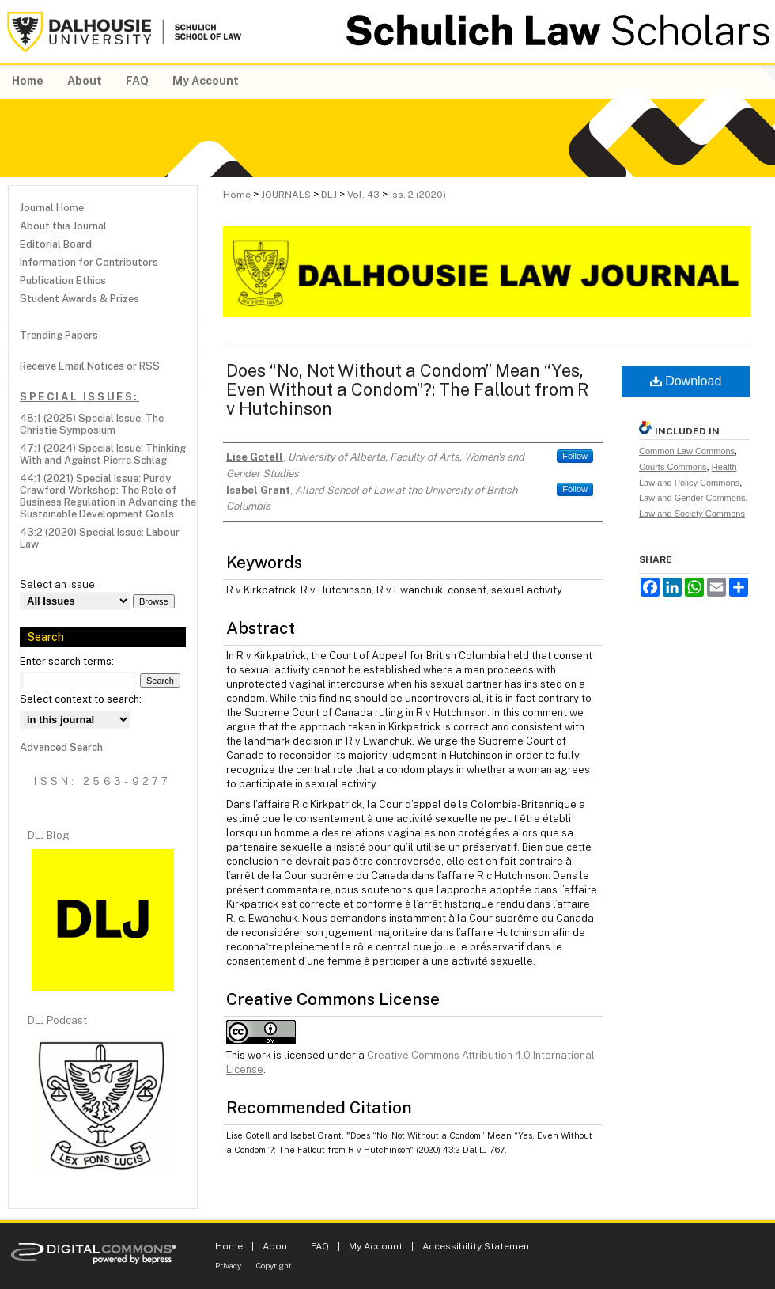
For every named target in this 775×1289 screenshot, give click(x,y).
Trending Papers (59, 335)
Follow (575, 456)
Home (237, 194)
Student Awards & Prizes (79, 299)
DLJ (329, 194)
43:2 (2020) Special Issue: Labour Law (100, 538)
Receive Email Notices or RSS (90, 366)
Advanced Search (61, 747)
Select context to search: (81, 699)
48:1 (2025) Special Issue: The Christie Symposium (92, 424)
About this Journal (63, 226)
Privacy (228, 1265)
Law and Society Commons (692, 513)
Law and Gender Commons (692, 497)
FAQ (320, 1246)
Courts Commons (673, 467)
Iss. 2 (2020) (418, 194)
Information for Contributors (89, 262)
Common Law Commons (687, 451)
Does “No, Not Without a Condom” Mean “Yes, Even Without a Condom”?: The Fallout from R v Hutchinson (407, 389)
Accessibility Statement (477, 1246)
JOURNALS (286, 194)
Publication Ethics (63, 280)
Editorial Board (56, 244)
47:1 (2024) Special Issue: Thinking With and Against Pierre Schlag (103, 454)
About (277, 1246)
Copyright (274, 1265)
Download (686, 381)
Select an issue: (58, 584)
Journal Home (52, 208)
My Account (376, 1246)
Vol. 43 (363, 194)
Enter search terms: (67, 661)
